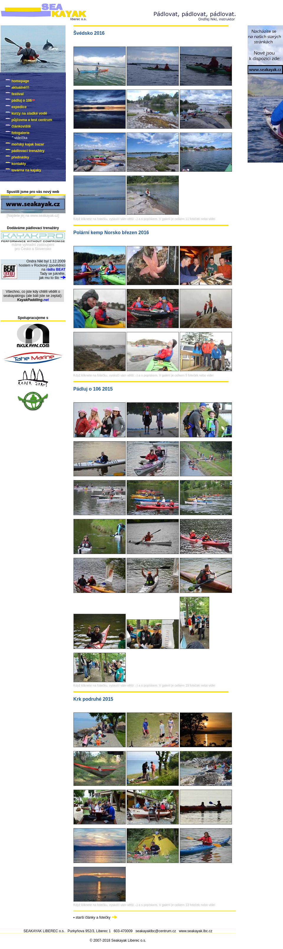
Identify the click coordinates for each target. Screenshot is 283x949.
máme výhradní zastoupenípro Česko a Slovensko (33, 247)
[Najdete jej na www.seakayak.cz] (33, 216)
